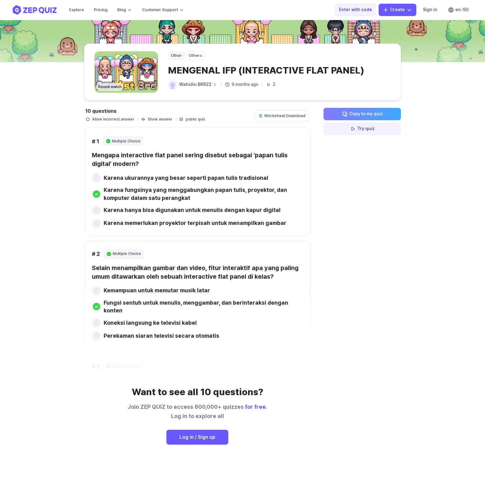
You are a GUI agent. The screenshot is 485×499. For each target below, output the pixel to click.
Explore (76, 9)
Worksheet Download (282, 115)
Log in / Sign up (197, 437)
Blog (124, 9)
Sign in (430, 9)
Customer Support (163, 9)
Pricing (100, 9)
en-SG (458, 10)
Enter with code (355, 9)
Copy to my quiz (362, 114)
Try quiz (362, 129)
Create (397, 10)
